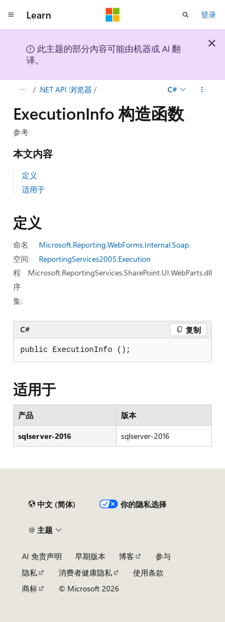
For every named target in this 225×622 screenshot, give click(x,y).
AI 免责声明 (42, 556)
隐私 (29, 572)
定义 (29, 175)
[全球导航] (11, 15)
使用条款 (148, 572)
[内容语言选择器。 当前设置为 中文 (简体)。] (52, 504)
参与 (163, 556)
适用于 (33, 189)
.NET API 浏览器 (65, 89)
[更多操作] (202, 89)
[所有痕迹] (22, 89)
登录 (208, 14)
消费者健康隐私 (85, 572)
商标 (29, 588)
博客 (126, 556)
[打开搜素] (186, 15)
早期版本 (90, 556)
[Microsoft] (113, 15)
